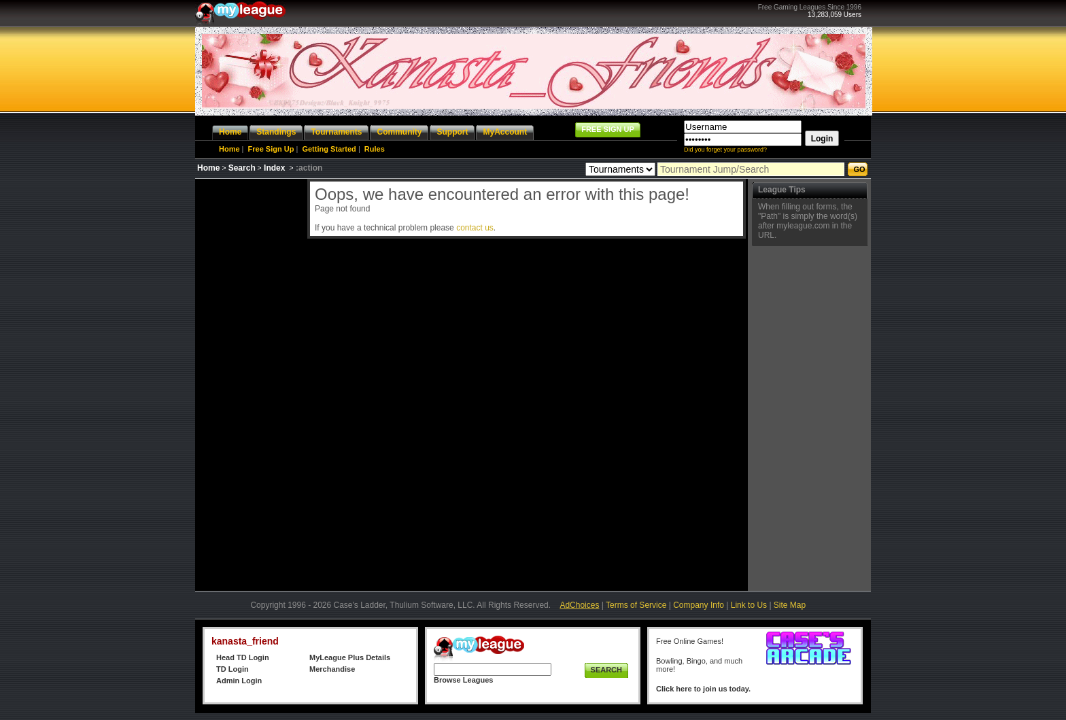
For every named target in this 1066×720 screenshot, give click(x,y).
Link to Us (749, 605)
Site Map (790, 605)
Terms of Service (636, 605)
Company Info (698, 605)
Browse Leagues (463, 680)
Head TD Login (242, 657)
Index (274, 168)
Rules (374, 149)
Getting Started (329, 149)
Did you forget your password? (725, 149)
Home (229, 149)
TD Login (232, 669)
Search (242, 168)
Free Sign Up (271, 149)
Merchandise (332, 669)
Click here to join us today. (703, 689)
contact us (475, 228)
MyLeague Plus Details (349, 657)
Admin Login (239, 680)
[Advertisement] (249, 383)
